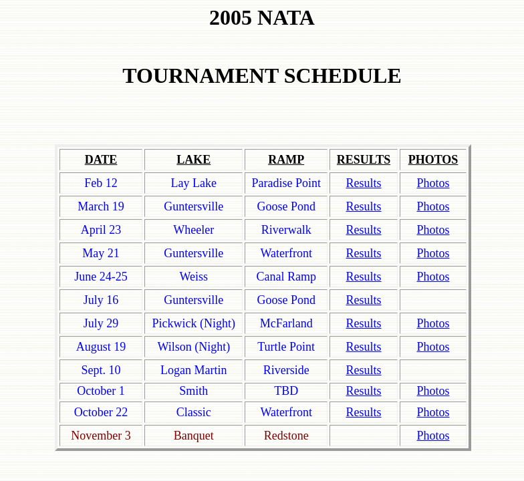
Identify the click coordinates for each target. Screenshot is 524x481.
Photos (432, 346)
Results (364, 370)
